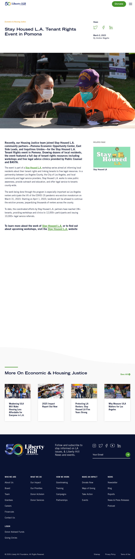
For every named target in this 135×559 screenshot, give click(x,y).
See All (124, 375)
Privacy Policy (110, 554)
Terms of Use (125, 554)
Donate (119, 4)
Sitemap (97, 554)
